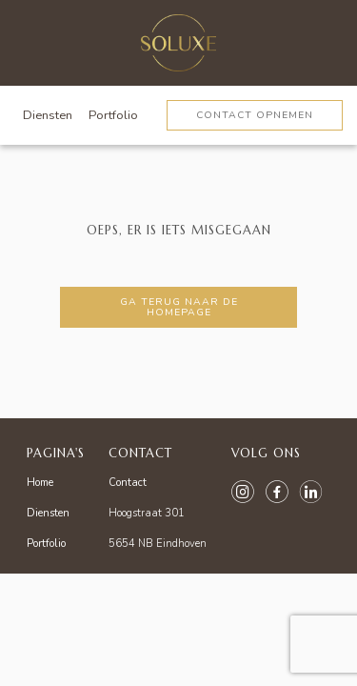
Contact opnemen (254, 115)
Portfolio (113, 115)
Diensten (47, 115)
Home (40, 482)
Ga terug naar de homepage (179, 306)
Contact (128, 482)
